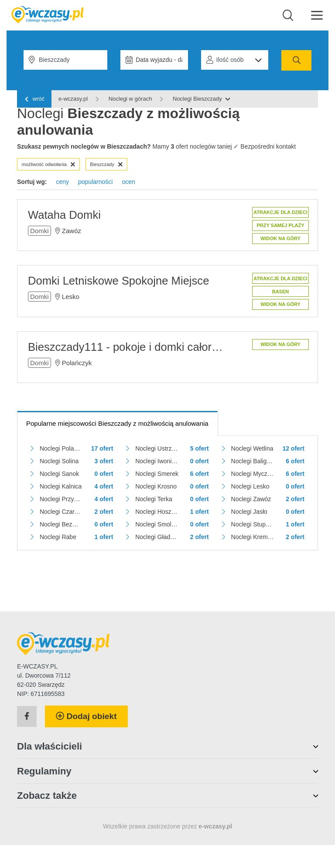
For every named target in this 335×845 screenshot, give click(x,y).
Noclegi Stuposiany (252, 524)
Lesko (70, 296)
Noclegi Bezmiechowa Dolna (61, 524)
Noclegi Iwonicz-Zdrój (156, 461)
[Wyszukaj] (288, 15)
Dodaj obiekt (86, 716)
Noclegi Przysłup (61, 498)
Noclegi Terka (153, 498)
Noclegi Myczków (252, 473)
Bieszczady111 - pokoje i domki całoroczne (127, 347)
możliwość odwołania (48, 164)
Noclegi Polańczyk (61, 448)
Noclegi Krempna (252, 536)
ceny (62, 181)
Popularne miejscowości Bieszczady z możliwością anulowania (117, 423)
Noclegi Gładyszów (156, 536)
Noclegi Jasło (249, 511)
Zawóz (71, 230)
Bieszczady (106, 164)
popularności (95, 181)
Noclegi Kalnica (61, 486)
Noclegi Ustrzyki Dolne (156, 448)
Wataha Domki (64, 215)
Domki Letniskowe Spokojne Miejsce (118, 281)
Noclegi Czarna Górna (61, 511)
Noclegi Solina (59, 461)
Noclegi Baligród (252, 461)
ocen (128, 181)
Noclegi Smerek (156, 473)
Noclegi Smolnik (156, 524)
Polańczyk (77, 363)
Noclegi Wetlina (252, 448)
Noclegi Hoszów (156, 511)
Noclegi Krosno (156, 486)
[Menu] (317, 14)
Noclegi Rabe (58, 536)
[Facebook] (27, 716)
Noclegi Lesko (250, 486)
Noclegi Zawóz (251, 498)
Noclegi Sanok (59, 473)
